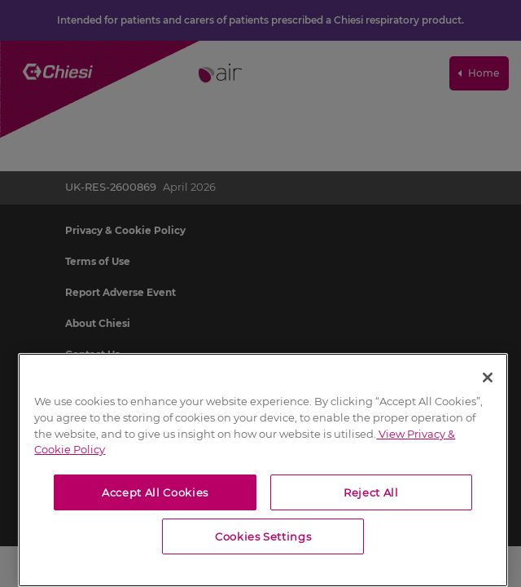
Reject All (371, 492)
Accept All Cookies (155, 492)
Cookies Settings (263, 536)
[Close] (488, 377)
